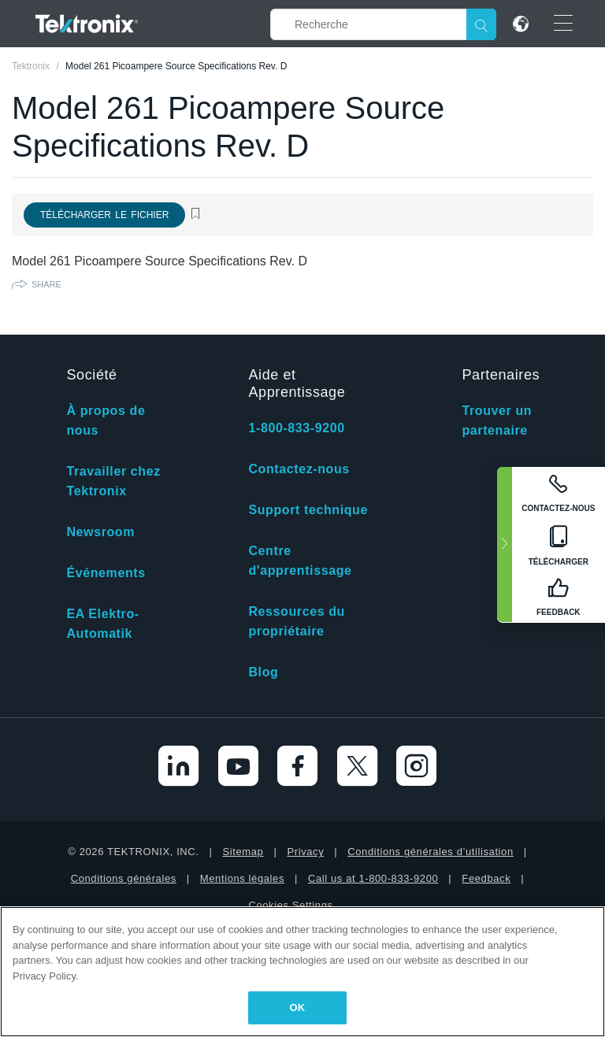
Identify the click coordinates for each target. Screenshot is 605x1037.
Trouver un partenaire (497, 420)
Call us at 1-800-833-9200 (373, 878)
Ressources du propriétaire (296, 621)
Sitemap (243, 851)
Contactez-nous (298, 469)
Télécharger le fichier (104, 214)
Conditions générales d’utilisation (430, 851)
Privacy (305, 851)
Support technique (308, 510)
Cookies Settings (290, 905)
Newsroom (100, 532)
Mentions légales (242, 878)
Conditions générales (123, 878)
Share (46, 284)
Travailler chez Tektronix (113, 481)
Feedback (486, 878)
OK (298, 1007)
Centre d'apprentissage (299, 560)
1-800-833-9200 (296, 428)
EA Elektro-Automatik (102, 623)
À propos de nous (105, 420)
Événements (105, 573)
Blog (263, 672)
